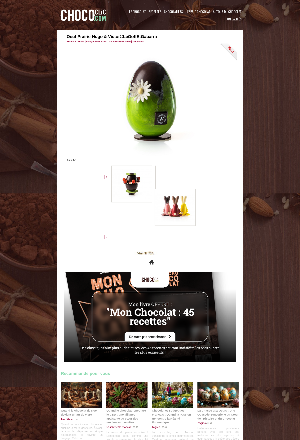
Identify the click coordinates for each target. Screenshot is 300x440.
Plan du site (160, 417)
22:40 (208, 363)
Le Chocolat (137, 11)
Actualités (234, 19)
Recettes (155, 11)
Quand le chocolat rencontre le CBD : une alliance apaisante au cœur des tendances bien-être (126, 354)
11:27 (74, 359)
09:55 (133, 363)
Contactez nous (72, 417)
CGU (112, 417)
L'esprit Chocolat (198, 11)
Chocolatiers (173, 11)
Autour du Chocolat (227, 11)
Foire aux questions (209, 417)
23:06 (163, 367)
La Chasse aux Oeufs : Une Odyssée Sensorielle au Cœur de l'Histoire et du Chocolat (216, 354)
